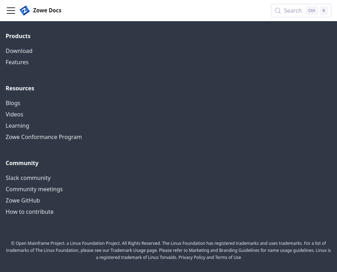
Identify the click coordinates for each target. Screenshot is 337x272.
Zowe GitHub (23, 200)
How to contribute (30, 212)
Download (19, 51)
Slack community (28, 178)
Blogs (13, 103)
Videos (14, 114)
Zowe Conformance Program (44, 137)
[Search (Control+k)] (301, 10)
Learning (17, 125)
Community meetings (34, 189)
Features (17, 62)
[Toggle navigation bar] (11, 10)
